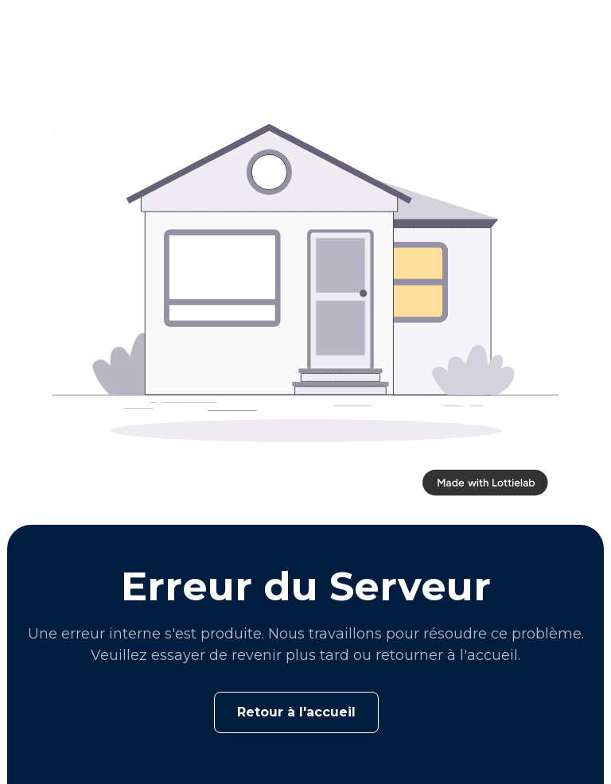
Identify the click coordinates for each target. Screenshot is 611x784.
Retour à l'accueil (296, 712)
